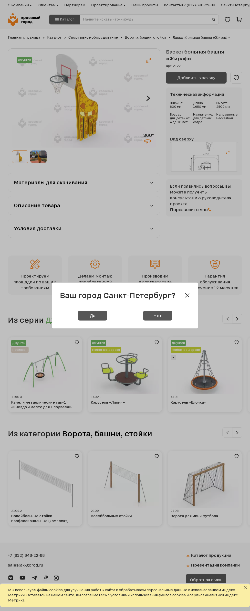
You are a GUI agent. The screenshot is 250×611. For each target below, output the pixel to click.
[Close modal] (187, 295)
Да (92, 315)
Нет (157, 315)
